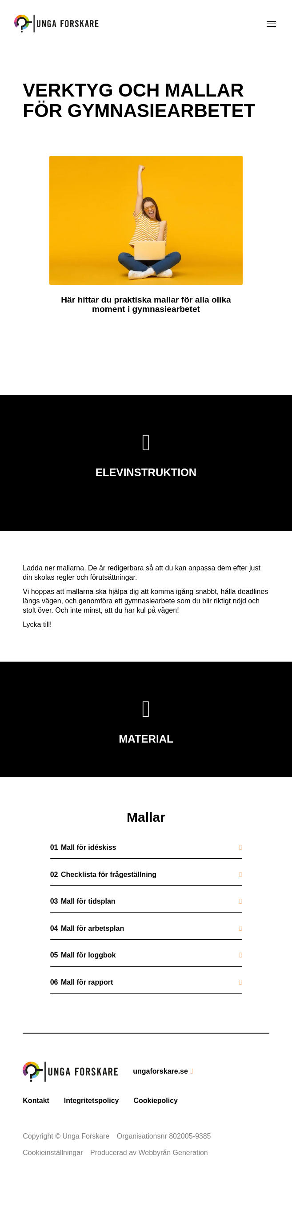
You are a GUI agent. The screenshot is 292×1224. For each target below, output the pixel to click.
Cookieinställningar (53, 1191)
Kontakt (36, 1139)
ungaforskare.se (160, 1109)
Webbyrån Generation (173, 1191)
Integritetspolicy (91, 1139)
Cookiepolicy (155, 1139)
